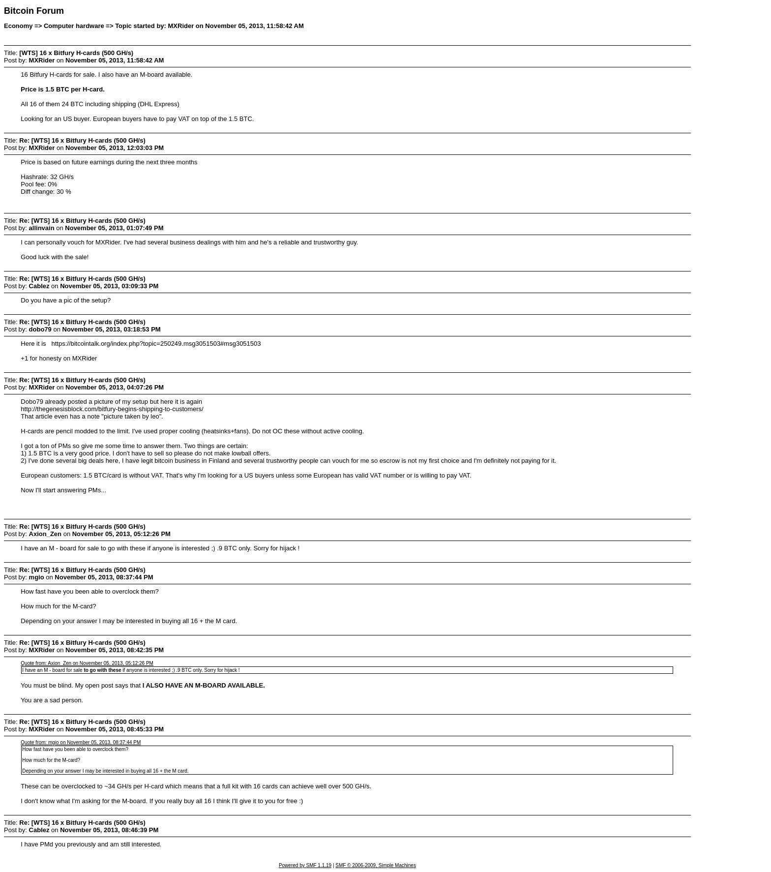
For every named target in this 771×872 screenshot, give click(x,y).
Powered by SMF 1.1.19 (305, 865)
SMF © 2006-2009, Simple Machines (375, 865)
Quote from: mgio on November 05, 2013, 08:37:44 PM (81, 742)
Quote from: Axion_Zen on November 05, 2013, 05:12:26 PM (87, 663)
